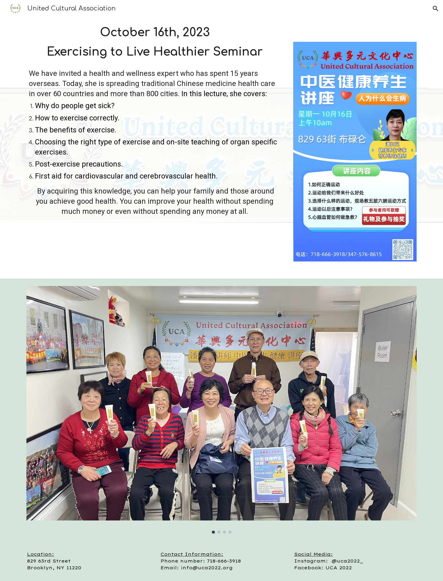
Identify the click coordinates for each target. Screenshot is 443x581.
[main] (154, 40)
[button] (435, 8)
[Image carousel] (221, 410)
